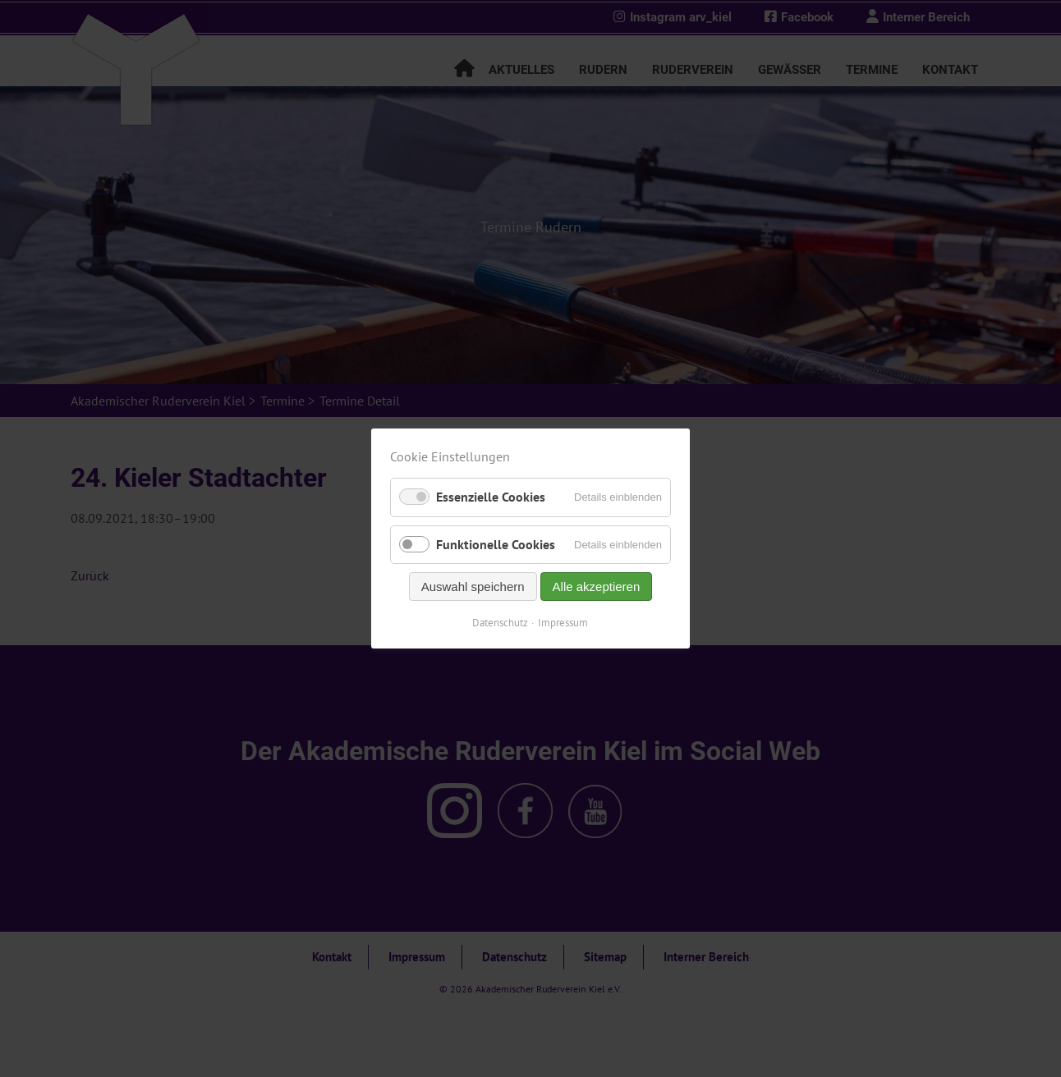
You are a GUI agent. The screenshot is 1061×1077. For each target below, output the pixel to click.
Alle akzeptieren (597, 586)
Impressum (564, 623)
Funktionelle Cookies (495, 544)
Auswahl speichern (473, 586)
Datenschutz (501, 623)
